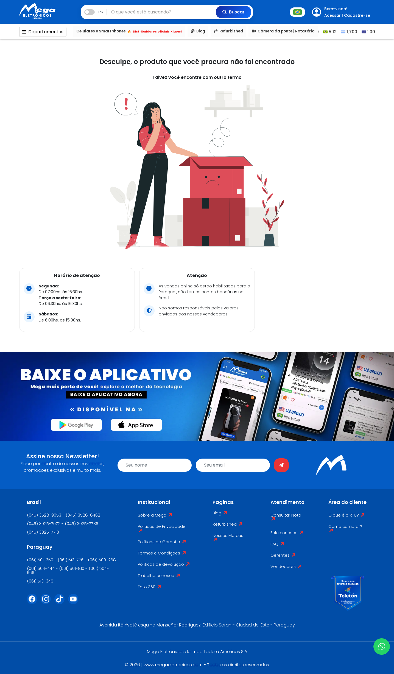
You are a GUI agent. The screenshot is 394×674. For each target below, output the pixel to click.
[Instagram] (47, 602)
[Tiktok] (61, 602)
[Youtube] (75, 602)
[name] (155, 465)
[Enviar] (281, 465)
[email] (233, 465)
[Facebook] (34, 602)
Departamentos (42, 32)
